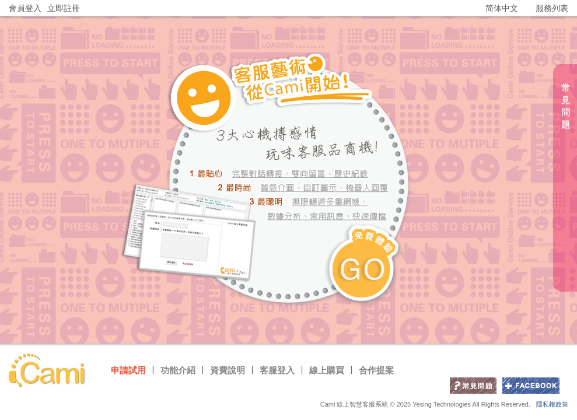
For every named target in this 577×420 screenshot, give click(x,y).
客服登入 (277, 370)
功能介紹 (177, 370)
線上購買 (326, 370)
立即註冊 (63, 8)
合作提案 (376, 370)
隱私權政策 (552, 404)
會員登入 (25, 8)
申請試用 (128, 370)
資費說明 (227, 370)
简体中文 (501, 8)
